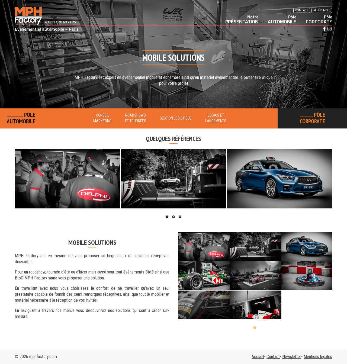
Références (321, 10)
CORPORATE (319, 19)
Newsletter (291, 356)
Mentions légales (318, 356)
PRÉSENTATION (241, 19)
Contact (301, 10)
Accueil (258, 356)
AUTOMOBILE (282, 19)
